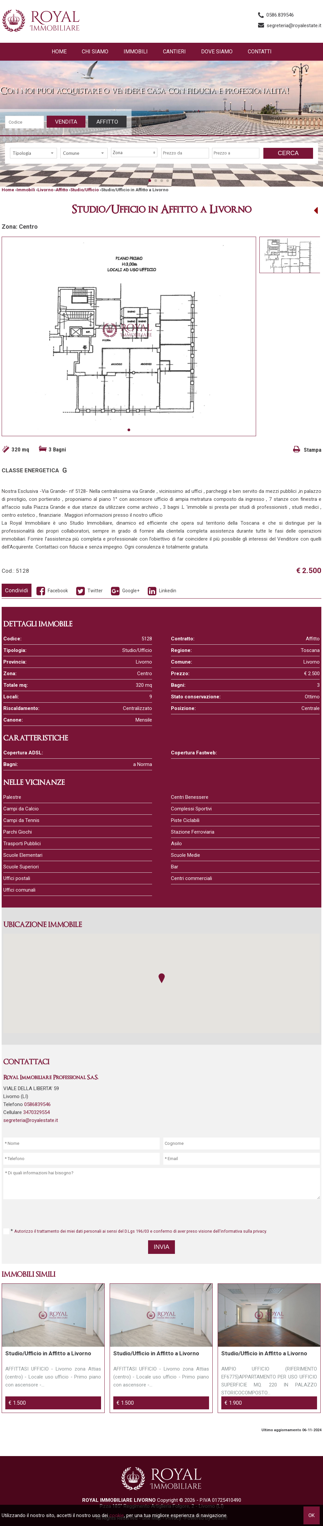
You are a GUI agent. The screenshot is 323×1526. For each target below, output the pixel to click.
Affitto (107, 121)
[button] (161, 978)
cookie (116, 1515)
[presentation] (162, 1213)
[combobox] (33, 153)
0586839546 (37, 1104)
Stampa (307, 449)
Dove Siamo (217, 51)
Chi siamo (95, 51)
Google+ (124, 590)
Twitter (89, 590)
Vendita (66, 121)
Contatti (260, 51)
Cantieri (174, 51)
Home (59, 51)
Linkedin (161, 590)
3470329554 (36, 1112)
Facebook (51, 590)
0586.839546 (280, 15)
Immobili (136, 51)
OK (311, 1515)
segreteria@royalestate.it (294, 26)
